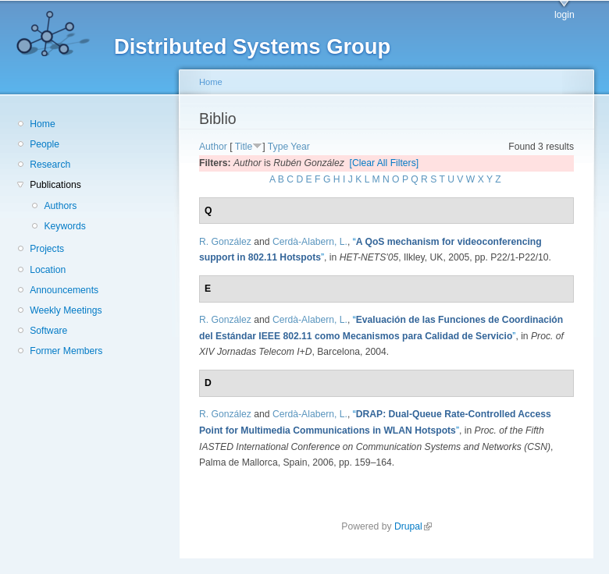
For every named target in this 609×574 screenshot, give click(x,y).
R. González (225, 241)
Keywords (64, 226)
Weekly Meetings (66, 310)
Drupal (413, 526)
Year (300, 146)
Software (48, 330)
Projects (47, 248)
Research (50, 164)
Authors (60, 205)
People (44, 144)
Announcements (64, 290)
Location (48, 269)
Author (213, 146)
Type (278, 146)
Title (244, 146)
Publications (55, 184)
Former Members (66, 350)
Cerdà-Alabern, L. (309, 241)
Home (42, 124)
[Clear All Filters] (384, 163)
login (564, 14)
